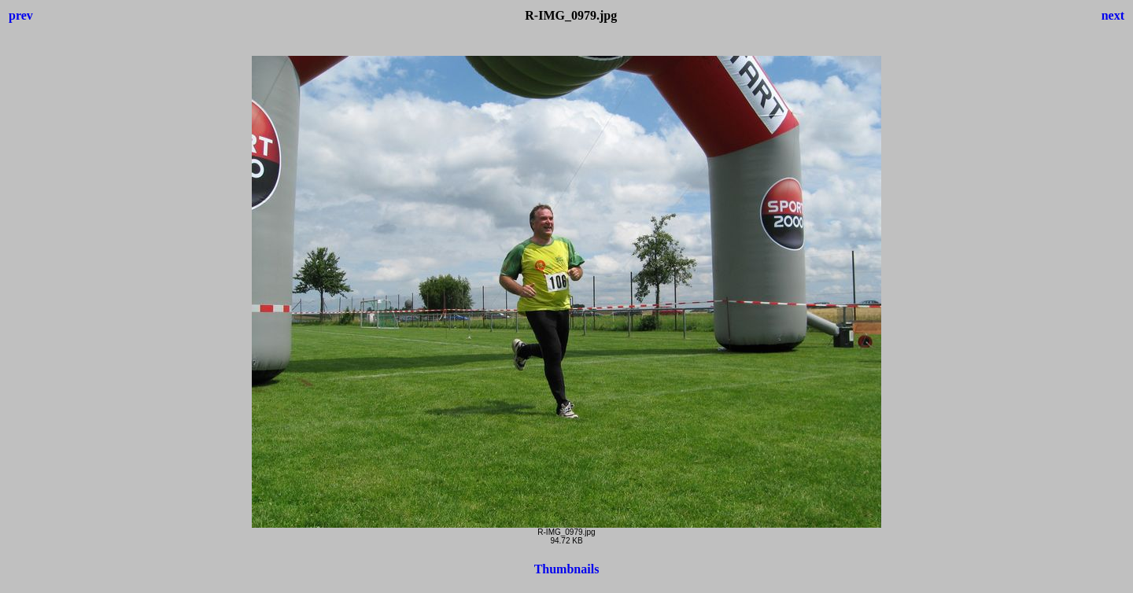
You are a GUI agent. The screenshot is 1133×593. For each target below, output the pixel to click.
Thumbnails (567, 569)
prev (21, 15)
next (1113, 15)
